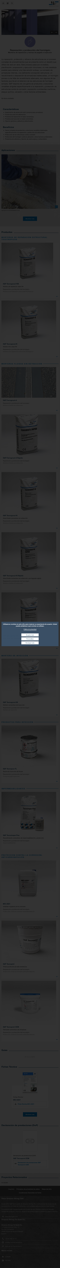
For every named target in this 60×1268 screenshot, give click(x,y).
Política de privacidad (30, 629)
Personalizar (30, 639)
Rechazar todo (30, 643)
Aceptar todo (30, 635)
